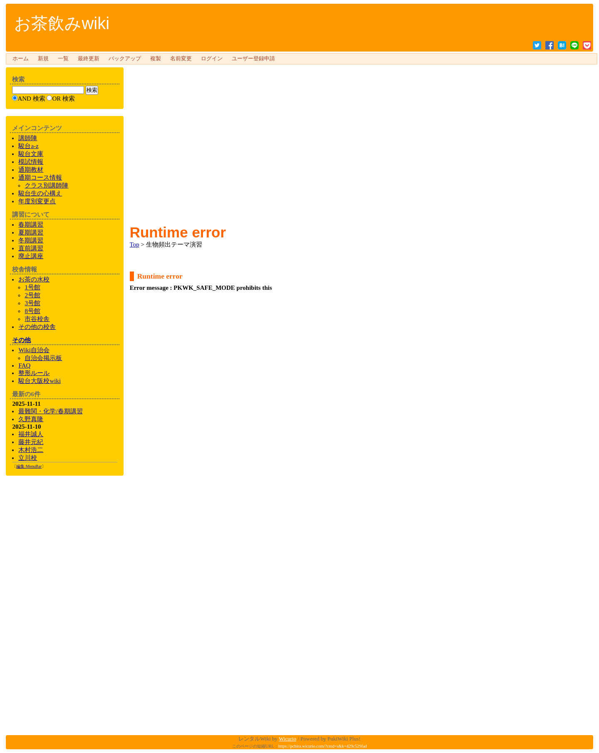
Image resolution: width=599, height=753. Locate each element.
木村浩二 (30, 450)
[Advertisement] (358, 85)
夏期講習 (30, 232)
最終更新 (88, 59)
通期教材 (30, 169)
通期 (40, 177)
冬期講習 (30, 240)
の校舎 (37, 326)
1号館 (32, 287)
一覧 (63, 59)
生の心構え (40, 193)
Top (134, 244)
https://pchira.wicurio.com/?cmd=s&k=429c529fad (322, 746)
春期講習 (30, 224)
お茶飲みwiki (61, 23)
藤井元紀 (30, 442)
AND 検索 (31, 98)
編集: (29, 466)
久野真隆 (30, 419)
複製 (155, 59)
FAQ (24, 365)
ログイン (212, 59)
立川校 (27, 457)
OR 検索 (63, 98)
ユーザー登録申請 (253, 59)
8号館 (32, 311)
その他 (21, 340)
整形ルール (34, 373)
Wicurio (287, 739)
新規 (43, 59)
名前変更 (181, 59)
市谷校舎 (37, 319)
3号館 (32, 303)
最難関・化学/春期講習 (50, 411)
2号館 (32, 295)
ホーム (20, 59)
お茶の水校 (34, 279)
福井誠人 (30, 434)
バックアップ (125, 59)
